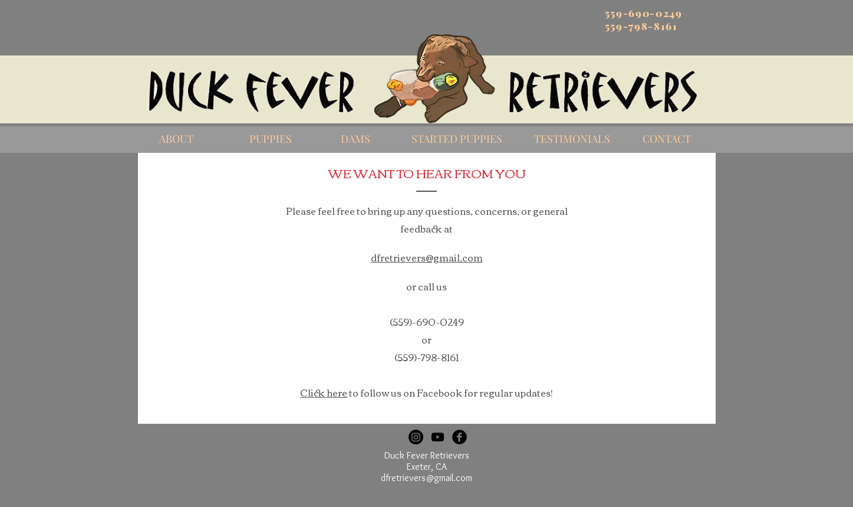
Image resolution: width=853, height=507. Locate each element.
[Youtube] (437, 437)
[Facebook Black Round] (459, 437)
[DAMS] (355, 139)
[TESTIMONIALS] (572, 139)
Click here (323, 392)
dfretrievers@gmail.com (426, 477)
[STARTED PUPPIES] (456, 139)
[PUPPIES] (270, 139)
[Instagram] (416, 437)
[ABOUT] (176, 139)
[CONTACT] (666, 139)
